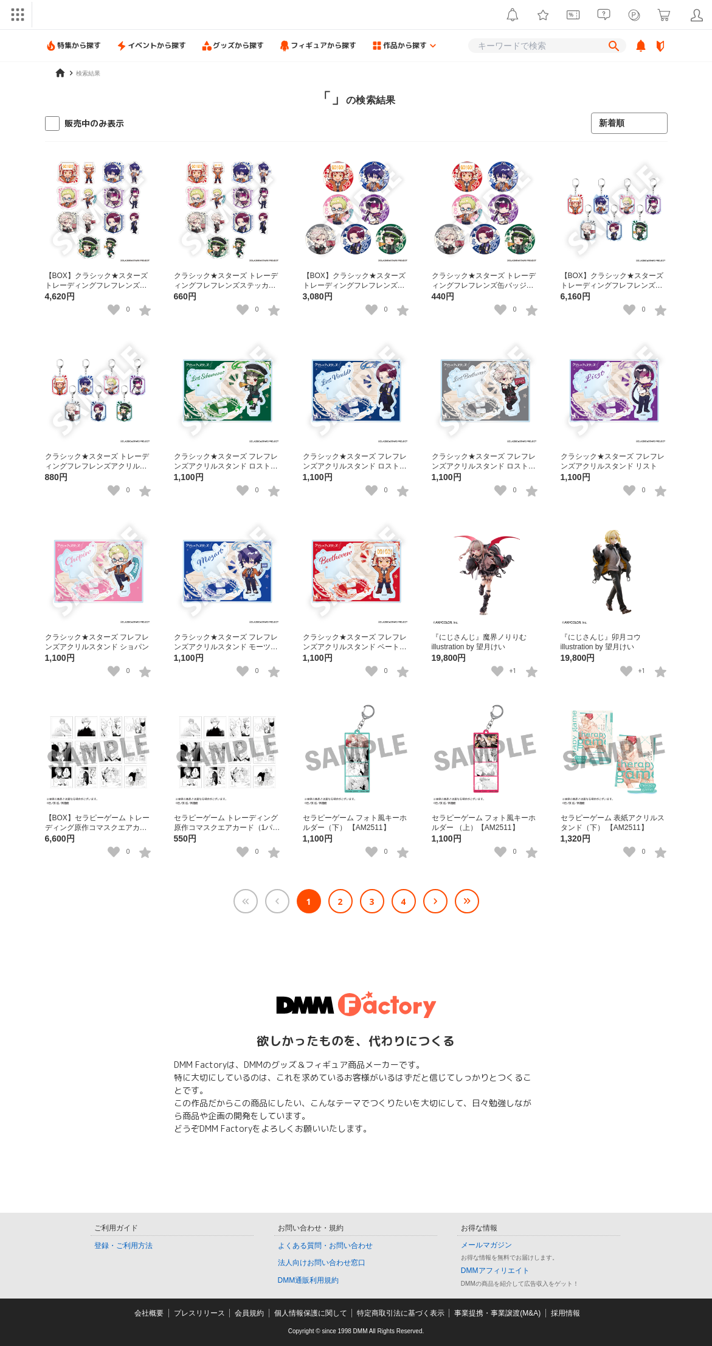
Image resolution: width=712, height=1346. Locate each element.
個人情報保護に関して (310, 1313)
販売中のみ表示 (94, 123)
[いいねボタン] (114, 310)
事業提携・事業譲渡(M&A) (497, 1313)
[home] (60, 73)
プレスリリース (199, 1313)
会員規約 (249, 1313)
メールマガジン (486, 1245)
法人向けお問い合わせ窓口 (321, 1262)
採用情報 (565, 1313)
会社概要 (149, 1313)
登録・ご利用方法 (123, 1245)
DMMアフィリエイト (495, 1270)
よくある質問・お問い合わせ (325, 1245)
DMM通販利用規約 (308, 1280)
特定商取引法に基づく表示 (400, 1313)
